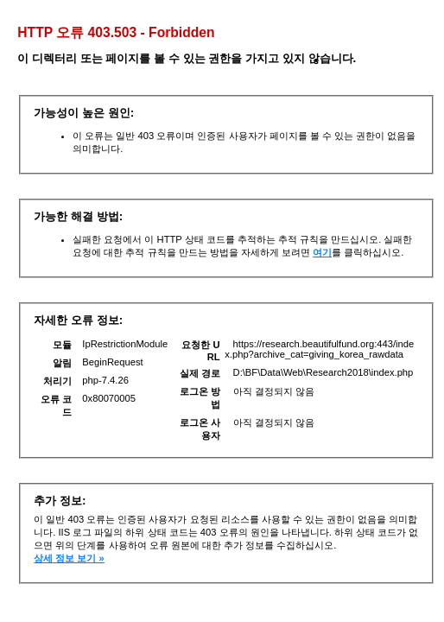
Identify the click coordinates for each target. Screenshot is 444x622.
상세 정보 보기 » (69, 558)
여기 (322, 252)
